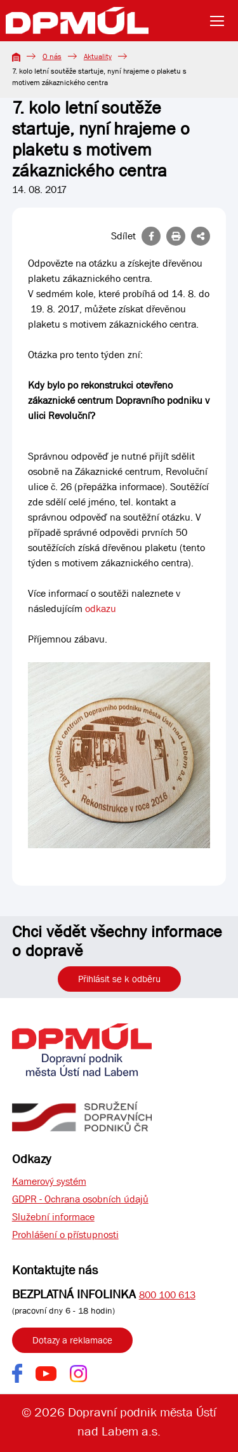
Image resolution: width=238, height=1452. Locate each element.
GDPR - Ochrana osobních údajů (80, 1199)
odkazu (100, 608)
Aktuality (98, 56)
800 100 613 (167, 1295)
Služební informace (53, 1216)
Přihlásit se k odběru (119, 979)
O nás (52, 56)
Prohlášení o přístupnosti (65, 1234)
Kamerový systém (49, 1181)
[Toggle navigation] (220, 21)
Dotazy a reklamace (72, 1340)
